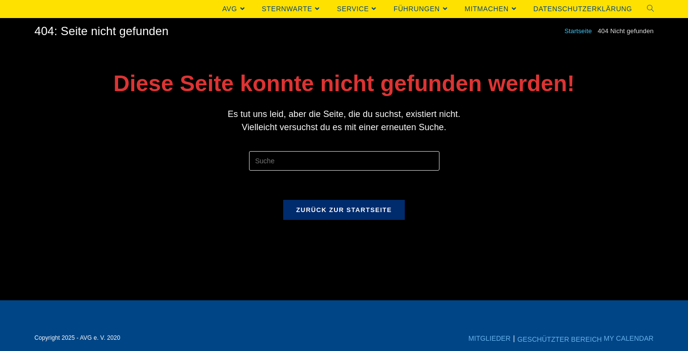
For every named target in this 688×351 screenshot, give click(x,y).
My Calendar (629, 338)
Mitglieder (489, 338)
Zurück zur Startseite (344, 210)
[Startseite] (578, 31)
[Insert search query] (344, 161)
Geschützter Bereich (560, 339)
